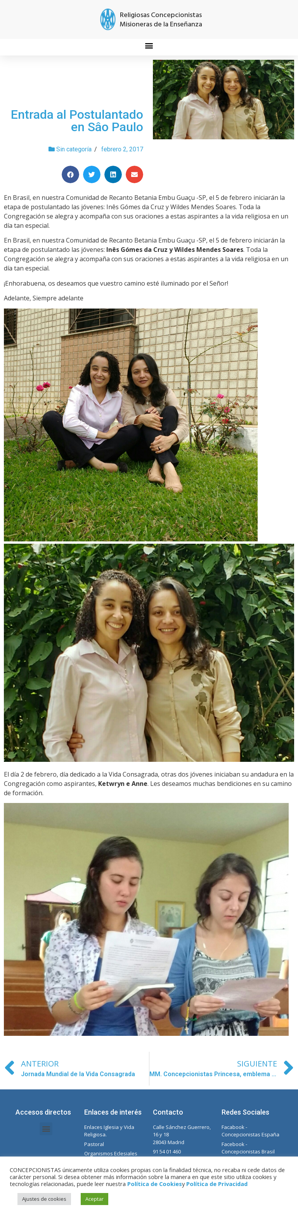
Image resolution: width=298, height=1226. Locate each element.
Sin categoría (74, 149)
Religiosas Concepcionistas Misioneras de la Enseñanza (161, 20)
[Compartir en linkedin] (113, 174)
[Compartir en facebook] (70, 174)
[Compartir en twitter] (91, 174)
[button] (149, 45)
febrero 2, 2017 (122, 149)
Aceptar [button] (94, 1198)
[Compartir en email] (134, 174)
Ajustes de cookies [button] (44, 1198)
